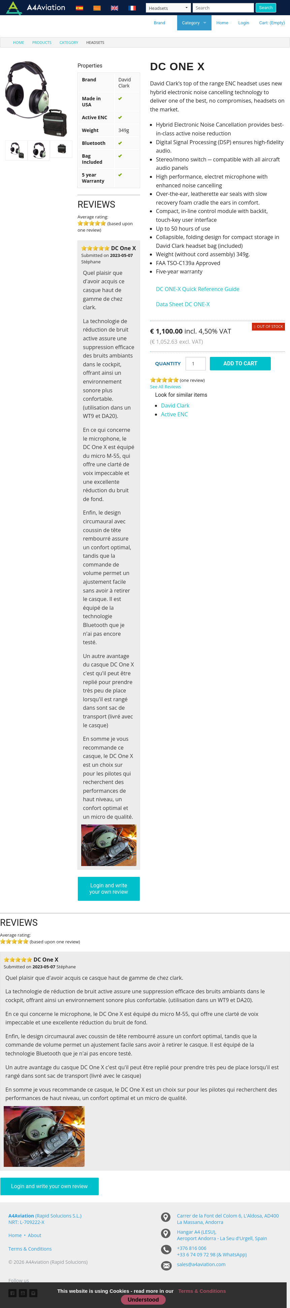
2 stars (89, 248)
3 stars (95, 248)
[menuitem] (14, 42)
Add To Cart (240, 363)
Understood (143, 1300)
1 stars (84, 248)
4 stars (101, 248)
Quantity (168, 364)
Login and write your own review (109, 888)
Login (243, 22)
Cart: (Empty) (272, 22)
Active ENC (174, 414)
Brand (159, 22)
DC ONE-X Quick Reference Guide (197, 289)
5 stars (103, 223)
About (34, 1235)
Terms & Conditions (30, 1249)
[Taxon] (168, 7)
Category (191, 22)
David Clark (175, 405)
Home (222, 22)
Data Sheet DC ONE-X (183, 304)
